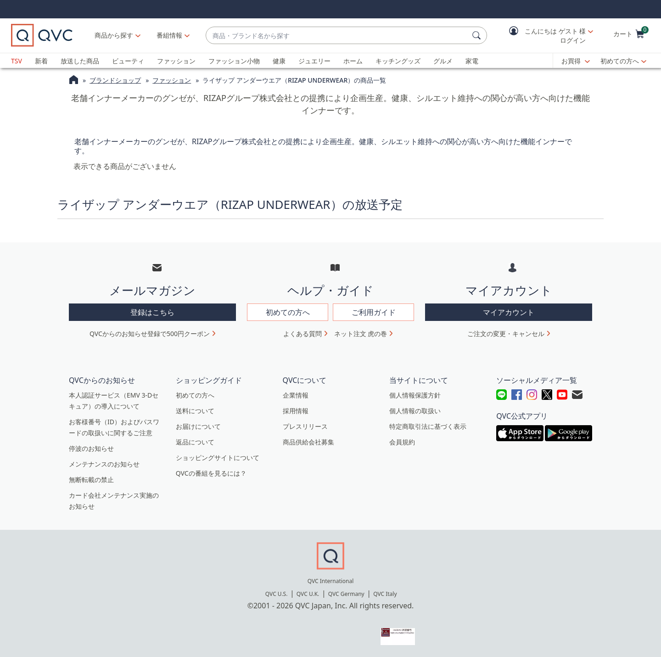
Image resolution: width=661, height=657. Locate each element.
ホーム (353, 60)
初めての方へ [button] (288, 312)
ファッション (176, 60)
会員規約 (402, 442)
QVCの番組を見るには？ (211, 473)
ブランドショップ (115, 80)
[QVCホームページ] (73, 80)
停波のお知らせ (91, 448)
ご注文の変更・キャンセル (505, 333)
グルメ (443, 60)
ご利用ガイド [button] (374, 312)
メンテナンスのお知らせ (104, 464)
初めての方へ (619, 60)
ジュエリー (314, 60)
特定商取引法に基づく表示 (427, 426)
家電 (471, 60)
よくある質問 (302, 333)
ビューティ (128, 60)
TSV (16, 60)
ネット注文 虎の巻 (360, 333)
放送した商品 (80, 60)
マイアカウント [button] (508, 312)
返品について (195, 442)
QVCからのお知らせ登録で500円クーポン (150, 333)
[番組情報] (169, 35)
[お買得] (575, 61)
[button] (544, 35)
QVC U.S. (276, 594)
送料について (195, 410)
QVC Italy (385, 594)
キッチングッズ (397, 60)
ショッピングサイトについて (217, 457)
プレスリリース (305, 426)
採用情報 (295, 410)
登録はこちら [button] (152, 312)
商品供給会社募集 (308, 442)
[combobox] (337, 35)
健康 (279, 60)
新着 (41, 60)
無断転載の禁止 (91, 479)
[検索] (478, 35)
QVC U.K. (308, 594)
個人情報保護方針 (415, 395)
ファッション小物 (234, 60)
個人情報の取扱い (415, 410)
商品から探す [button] (114, 35)
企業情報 (295, 395)
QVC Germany (346, 594)
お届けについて (198, 426)
